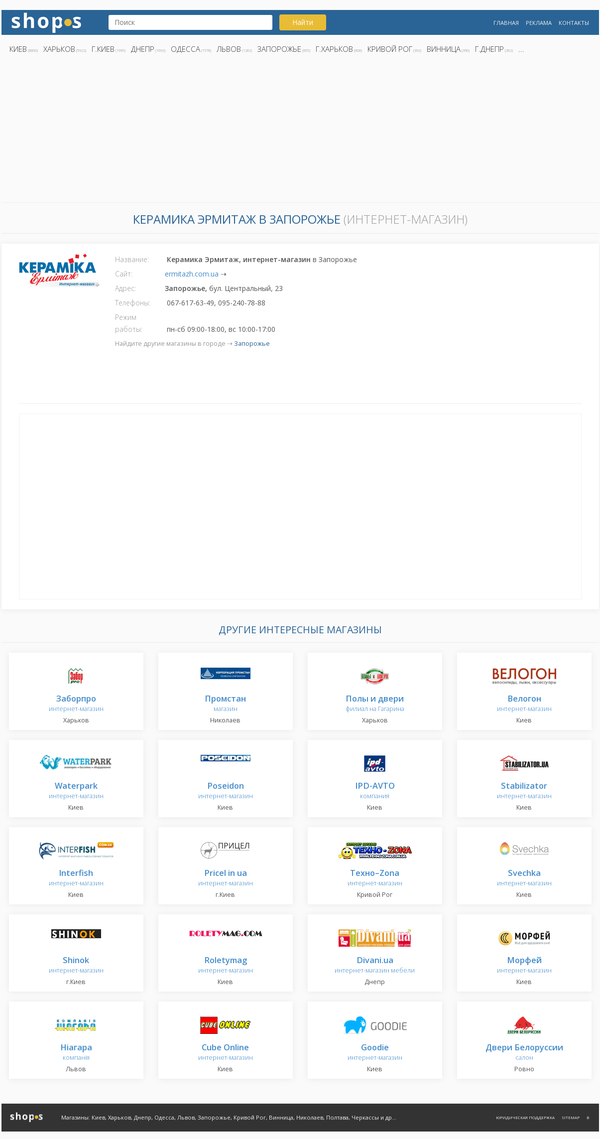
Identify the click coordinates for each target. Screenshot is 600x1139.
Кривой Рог (389, 49)
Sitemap (571, 1117)
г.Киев (103, 49)
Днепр (142, 49)
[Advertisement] (300, 131)
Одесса (185, 49)
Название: (132, 259)
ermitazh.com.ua (192, 274)
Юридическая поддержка (525, 1117)
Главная (506, 22)
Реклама (539, 22)
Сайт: (123, 274)
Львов (229, 49)
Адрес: (125, 288)
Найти (302, 22)
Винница (444, 49)
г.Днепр (489, 49)
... (521, 49)
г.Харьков (334, 49)
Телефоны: (132, 302)
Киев (18, 49)
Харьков (59, 49)
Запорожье (279, 49)
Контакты (574, 22)
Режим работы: (128, 323)
